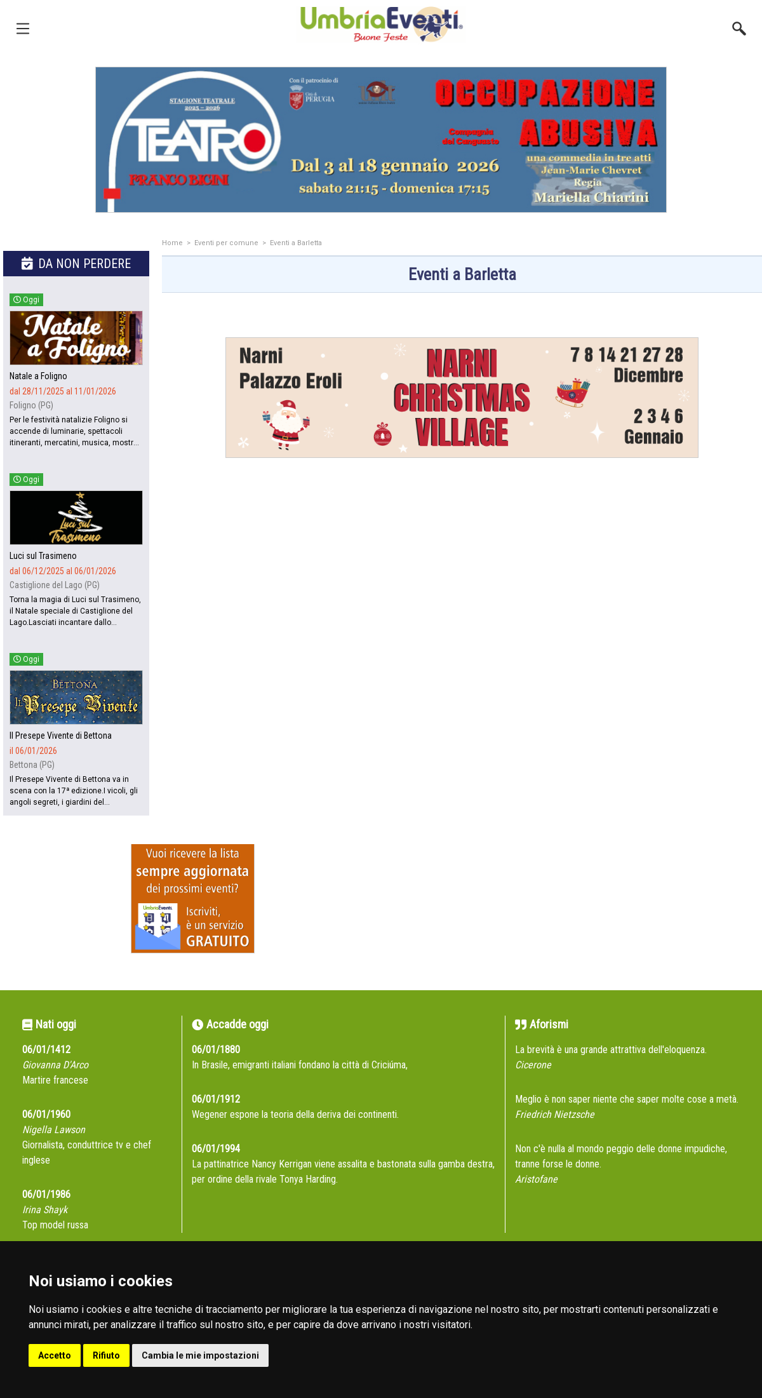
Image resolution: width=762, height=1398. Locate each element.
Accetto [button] (54, 1355)
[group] (381, 140)
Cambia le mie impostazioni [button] (200, 1355)
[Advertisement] (462, 601)
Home (172, 243)
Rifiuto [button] (106, 1355)
